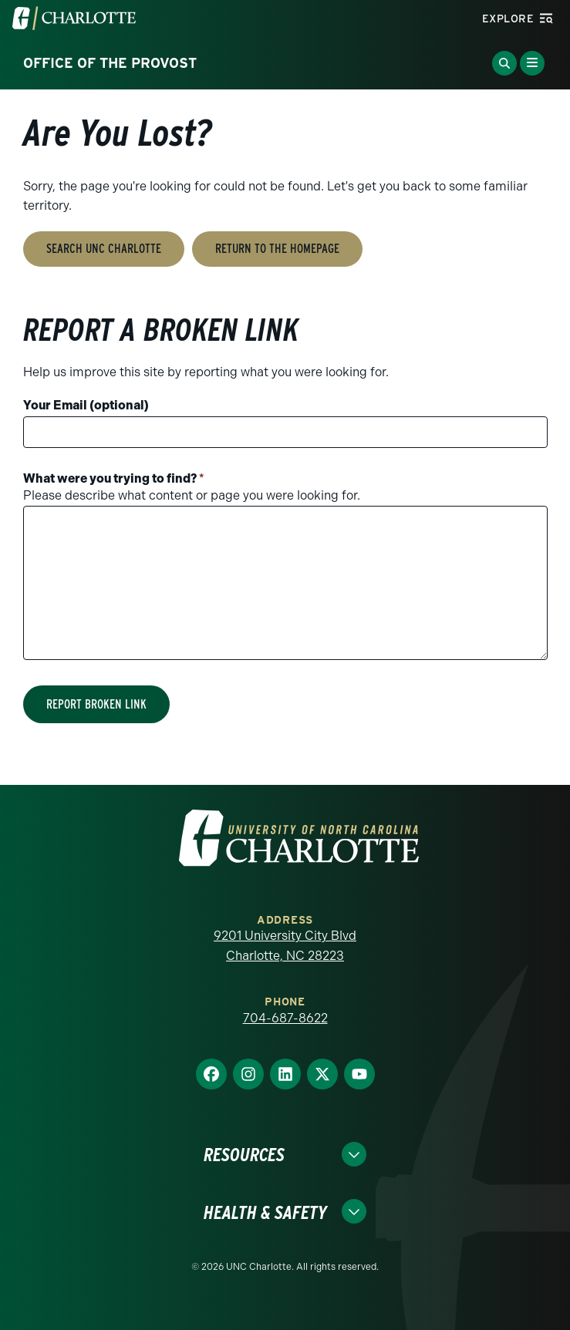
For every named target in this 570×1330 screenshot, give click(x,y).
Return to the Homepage (277, 248)
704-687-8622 (285, 1018)
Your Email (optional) (86, 405)
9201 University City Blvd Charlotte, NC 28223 (285, 945)
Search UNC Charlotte (103, 248)
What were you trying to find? (113, 478)
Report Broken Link (96, 704)
